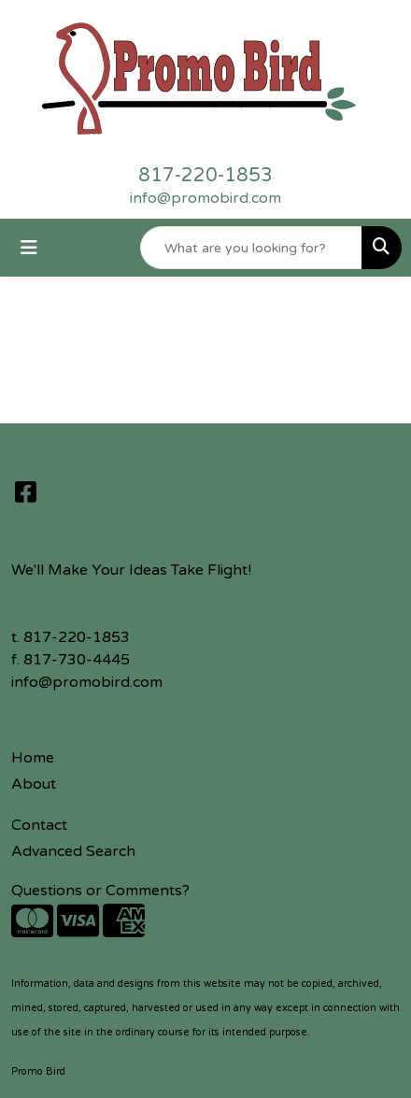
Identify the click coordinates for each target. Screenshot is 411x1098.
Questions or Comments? (100, 890)
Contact (39, 825)
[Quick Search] (251, 247)
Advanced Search (73, 851)
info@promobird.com (205, 198)
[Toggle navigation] (29, 248)
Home (32, 758)
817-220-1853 (205, 175)
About (33, 784)
